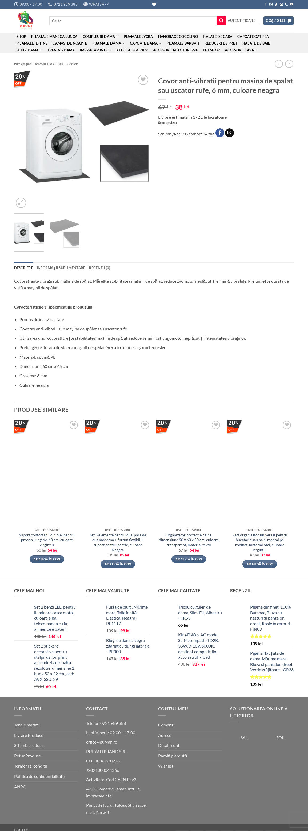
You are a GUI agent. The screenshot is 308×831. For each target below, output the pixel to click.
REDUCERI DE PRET (221, 43)
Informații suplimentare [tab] (61, 268)
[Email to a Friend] (229, 132)
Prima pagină (22, 64)
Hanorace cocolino (178, 36)
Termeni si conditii (30, 765)
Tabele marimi (26, 724)
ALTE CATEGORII (132, 50)
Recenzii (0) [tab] (99, 268)
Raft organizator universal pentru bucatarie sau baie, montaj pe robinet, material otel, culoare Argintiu (259, 542)
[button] (241, 20)
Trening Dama (61, 50)
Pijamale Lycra (138, 36)
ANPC (20, 786)
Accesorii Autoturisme (175, 50)
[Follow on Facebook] (265, 4)
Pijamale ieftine (32, 43)
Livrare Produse (28, 735)
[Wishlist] (154, 4)
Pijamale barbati (182, 43)
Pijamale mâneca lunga (54, 36)
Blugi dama (29, 50)
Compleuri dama (101, 36)
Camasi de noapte (70, 43)
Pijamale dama (108, 43)
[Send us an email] (281, 4)
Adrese (164, 735)
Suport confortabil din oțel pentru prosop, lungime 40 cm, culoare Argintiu (47, 540)
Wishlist (165, 765)
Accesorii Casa (241, 50)
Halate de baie (256, 43)
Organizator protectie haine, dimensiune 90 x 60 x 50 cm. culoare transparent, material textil (189, 540)
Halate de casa (217, 36)
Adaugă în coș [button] (46, 559)
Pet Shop (211, 50)
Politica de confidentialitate (39, 776)
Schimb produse (28, 745)
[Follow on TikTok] (276, 4)
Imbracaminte (95, 50)
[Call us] (286, 4)
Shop (21, 36)
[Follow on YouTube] (291, 4)
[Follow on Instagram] (271, 4)
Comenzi (166, 724)
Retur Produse (27, 755)
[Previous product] (289, 64)
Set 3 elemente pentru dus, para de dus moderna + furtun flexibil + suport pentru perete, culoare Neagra (118, 542)
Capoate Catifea (253, 36)
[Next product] (279, 64)
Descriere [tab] (23, 268)
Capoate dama (146, 43)
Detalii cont (168, 745)
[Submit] (221, 20)
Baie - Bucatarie (68, 64)
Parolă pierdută (172, 755)
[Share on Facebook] (219, 132)
